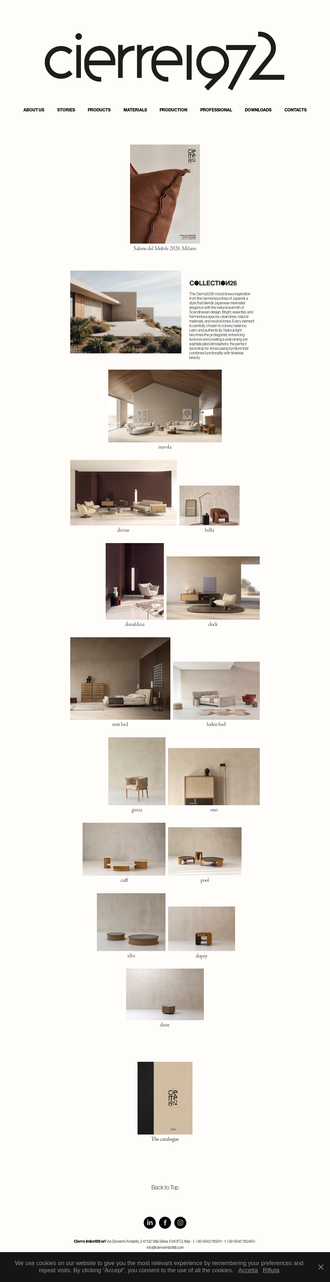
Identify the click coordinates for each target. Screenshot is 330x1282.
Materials (135, 110)
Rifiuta (271, 1270)
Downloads (258, 110)
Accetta (248, 1270)
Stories (66, 110)
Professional (216, 110)
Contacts (295, 110)
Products (99, 110)
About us (33, 110)
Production (173, 110)
